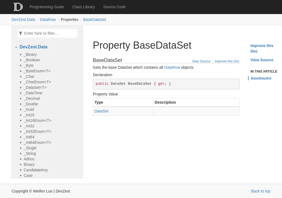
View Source (201, 61)
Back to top (260, 191)
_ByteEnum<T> (37, 71)
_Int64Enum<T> (37, 142)
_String (30, 153)
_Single (30, 148)
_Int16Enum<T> (37, 120)
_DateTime (33, 93)
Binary (29, 164)
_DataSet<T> (35, 87)
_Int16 (29, 115)
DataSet (101, 111)
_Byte (29, 65)
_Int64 (29, 137)
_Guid (29, 109)
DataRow (48, 19)
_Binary (30, 54)
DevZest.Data (23, 19)
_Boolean (32, 60)
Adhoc (29, 159)
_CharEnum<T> (37, 82)
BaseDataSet (94, 19)
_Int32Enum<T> (37, 131)
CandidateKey (36, 170)
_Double (31, 104)
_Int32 (29, 126)
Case (28, 175)
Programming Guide (47, 7)
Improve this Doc (227, 61)
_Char (29, 76)
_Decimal (32, 98)
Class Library (83, 7)
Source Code (114, 7)
